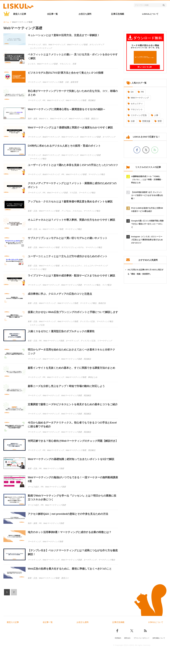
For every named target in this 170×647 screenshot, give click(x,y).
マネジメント (137, 109)
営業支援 (146, 121)
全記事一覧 (52, 14)
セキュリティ (137, 103)
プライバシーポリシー (141, 638)
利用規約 (118, 638)
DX (132, 92)
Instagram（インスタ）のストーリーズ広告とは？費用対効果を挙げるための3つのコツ (147, 239)
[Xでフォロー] (145, 149)
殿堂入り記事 (19, 14)
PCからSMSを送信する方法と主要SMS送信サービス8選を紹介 (147, 209)
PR (142, 92)
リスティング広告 (139, 115)
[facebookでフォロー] (136, 149)
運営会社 (127, 638)
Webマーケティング (140, 98)
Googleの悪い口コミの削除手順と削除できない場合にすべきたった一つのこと (147, 224)
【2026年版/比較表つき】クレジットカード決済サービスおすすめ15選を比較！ (147, 195)
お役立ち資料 (85, 14)
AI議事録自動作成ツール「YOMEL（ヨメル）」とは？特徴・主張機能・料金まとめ (147, 179)
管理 (160, 121)
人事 (156, 115)
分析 (133, 121)
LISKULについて (150, 14)
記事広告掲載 (117, 14)
